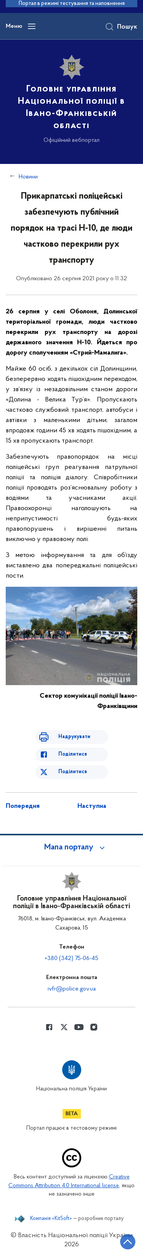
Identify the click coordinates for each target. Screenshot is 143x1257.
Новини (28, 177)
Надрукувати (74, 737)
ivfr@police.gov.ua (72, 989)
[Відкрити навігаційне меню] (31, 26)
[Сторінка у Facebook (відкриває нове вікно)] (49, 1027)
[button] (72, 847)
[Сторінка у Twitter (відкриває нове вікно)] (64, 1027)
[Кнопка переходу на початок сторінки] (127, 1241)
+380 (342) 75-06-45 (71, 958)
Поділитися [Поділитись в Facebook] (72, 754)
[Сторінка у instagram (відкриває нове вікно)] (93, 1027)
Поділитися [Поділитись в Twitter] (72, 772)
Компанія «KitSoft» (51, 1219)
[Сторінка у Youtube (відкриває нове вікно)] (79, 1027)
